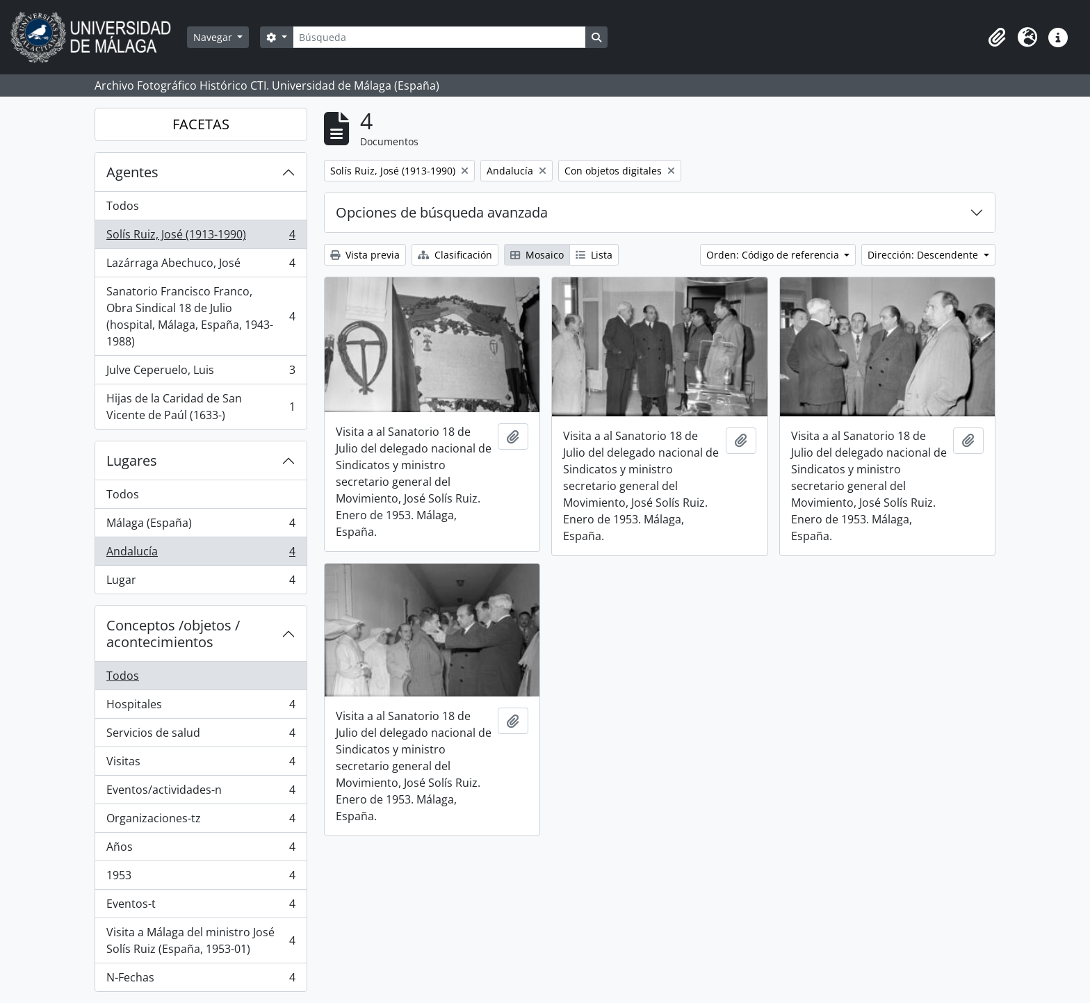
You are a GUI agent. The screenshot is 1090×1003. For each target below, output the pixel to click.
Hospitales (200, 707)
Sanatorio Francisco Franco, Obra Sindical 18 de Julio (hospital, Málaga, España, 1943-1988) (200, 316)
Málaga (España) (200, 525)
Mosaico (537, 254)
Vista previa (365, 254)
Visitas (200, 764)
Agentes (132, 172)
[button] (997, 37)
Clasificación (455, 254)
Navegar (214, 37)
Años (200, 849)
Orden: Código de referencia (774, 254)
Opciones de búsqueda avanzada (442, 212)
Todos (122, 205)
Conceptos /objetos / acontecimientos (173, 633)
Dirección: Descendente (924, 254)
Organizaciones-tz (200, 821)
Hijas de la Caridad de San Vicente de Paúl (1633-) (200, 407)
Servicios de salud (200, 735)
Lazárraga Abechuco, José (200, 265)
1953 (200, 878)
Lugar (200, 582)
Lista (594, 254)
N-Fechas (200, 980)
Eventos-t (200, 906)
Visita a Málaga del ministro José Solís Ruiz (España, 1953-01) (200, 940)
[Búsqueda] (439, 37)
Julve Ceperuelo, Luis (200, 372)
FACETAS (200, 124)
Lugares (131, 460)
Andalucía (200, 554)
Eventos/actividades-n (200, 792)
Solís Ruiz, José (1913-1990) (200, 237)
